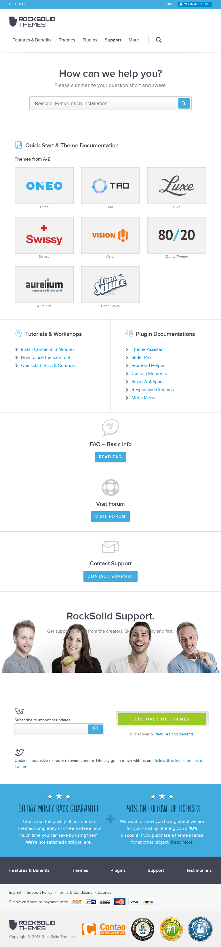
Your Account (197, 4)
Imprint (15, 893)
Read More (182, 842)
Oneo (44, 188)
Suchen (184, 103)
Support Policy (39, 893)
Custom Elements (149, 373)
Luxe (176, 188)
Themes (67, 40)
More (134, 40)
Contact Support (110, 577)
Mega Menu (143, 397)
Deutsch (17, 4)
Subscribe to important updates (43, 720)
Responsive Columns (153, 389)
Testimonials (199, 870)
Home (169, 4)
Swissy (44, 237)
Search (155, 39)
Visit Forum (110, 517)
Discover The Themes (162, 719)
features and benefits (175, 734)
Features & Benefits (32, 40)
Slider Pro (141, 357)
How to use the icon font (46, 357)
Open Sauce (110, 287)
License (105, 893)
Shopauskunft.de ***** (200, 929)
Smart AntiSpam (148, 381)
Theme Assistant (148, 349)
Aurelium (44, 287)
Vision (110, 237)
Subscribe (95, 729)
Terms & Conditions (75, 893)
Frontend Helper (148, 365)
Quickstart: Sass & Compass (48, 365)
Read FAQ (110, 457)
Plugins (90, 40)
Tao (110, 188)
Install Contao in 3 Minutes (48, 349)
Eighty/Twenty (176, 237)
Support (113, 40)
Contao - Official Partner (103, 929)
